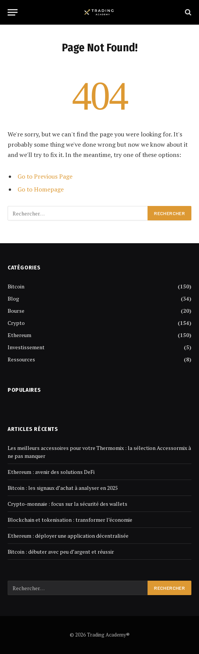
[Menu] (13, 12)
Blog (13, 298)
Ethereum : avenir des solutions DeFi (51, 471)
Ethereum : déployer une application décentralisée (68, 535)
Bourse (16, 310)
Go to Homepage (41, 189)
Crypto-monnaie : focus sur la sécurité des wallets (67, 503)
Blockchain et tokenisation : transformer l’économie (70, 519)
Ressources (21, 359)
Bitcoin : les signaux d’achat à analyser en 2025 (63, 487)
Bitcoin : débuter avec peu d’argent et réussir (61, 551)
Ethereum (19, 335)
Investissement (26, 347)
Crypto (16, 322)
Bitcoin (16, 286)
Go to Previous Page (45, 176)
